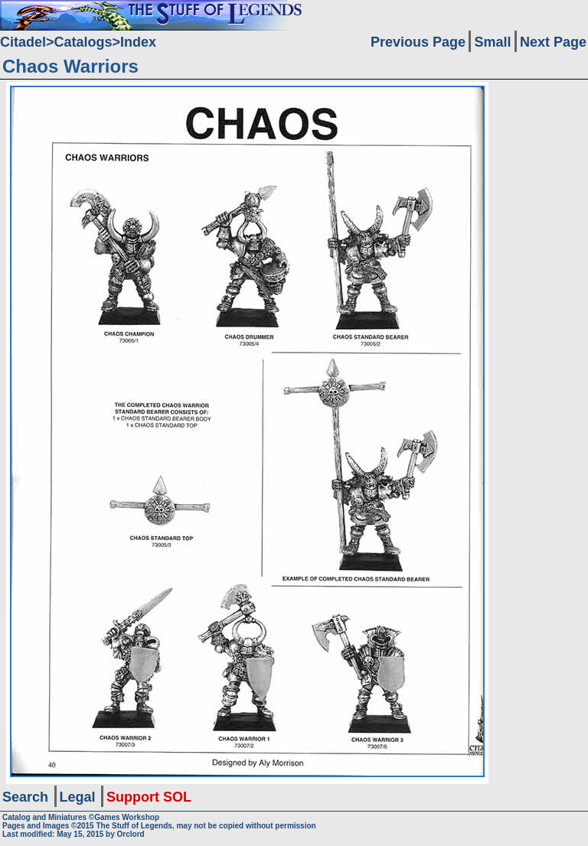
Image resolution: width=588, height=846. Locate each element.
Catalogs (83, 42)
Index (138, 42)
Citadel (23, 42)
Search (25, 797)
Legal (78, 797)
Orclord (131, 834)
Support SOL (148, 797)
